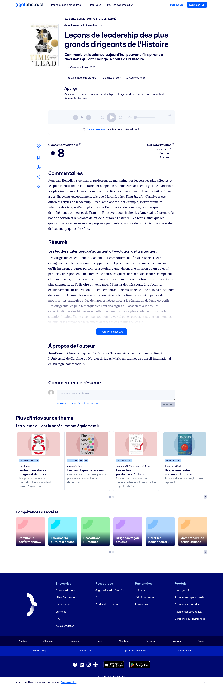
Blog (97, 597)
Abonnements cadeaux (188, 611)
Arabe (201, 641)
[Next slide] (205, 497)
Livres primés (63, 604)
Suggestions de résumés (109, 590)
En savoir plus (68, 682)
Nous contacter (64, 625)
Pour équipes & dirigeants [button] (67, 5)
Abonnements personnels (189, 597)
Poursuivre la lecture (111, 331)
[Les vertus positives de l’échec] (136, 444)
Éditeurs (140, 590)
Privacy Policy (39, 650)
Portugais (150, 641)
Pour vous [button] (95, 4)
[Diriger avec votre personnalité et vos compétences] (184, 444)
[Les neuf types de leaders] (87, 444)
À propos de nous (65, 590)
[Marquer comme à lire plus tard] (38, 157)
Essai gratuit (182, 590)
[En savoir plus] (80, 144)
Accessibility (184, 650)
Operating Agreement (134, 650)
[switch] (111, 117)
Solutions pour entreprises (190, 618)
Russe (99, 641)
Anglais (23, 641)
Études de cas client (107, 604)
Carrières (60, 611)
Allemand (48, 641)
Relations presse (144, 597)
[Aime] (38, 147)
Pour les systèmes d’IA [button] (120, 4)
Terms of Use (84, 650)
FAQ (57, 618)
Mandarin (123, 641)
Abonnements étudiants (189, 604)
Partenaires (142, 604)
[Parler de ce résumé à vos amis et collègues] (38, 176)
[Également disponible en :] (38, 186)
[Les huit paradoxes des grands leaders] (38, 444)
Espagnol (74, 641)
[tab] (110, 497)
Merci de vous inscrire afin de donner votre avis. (78, 403)
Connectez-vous (96, 129)
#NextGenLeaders (66, 597)
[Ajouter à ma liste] (38, 167)
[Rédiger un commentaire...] (116, 395)
